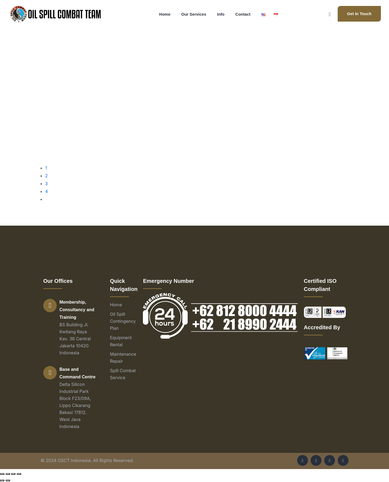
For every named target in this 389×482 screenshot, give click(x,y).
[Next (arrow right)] (8, 480)
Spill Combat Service (123, 374)
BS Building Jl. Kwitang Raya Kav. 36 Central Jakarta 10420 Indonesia (75, 338)
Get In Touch (359, 13)
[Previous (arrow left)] (2, 480)
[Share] (8, 474)
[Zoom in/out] (19, 474)
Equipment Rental (121, 341)
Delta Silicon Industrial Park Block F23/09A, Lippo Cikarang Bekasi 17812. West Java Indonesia (75, 405)
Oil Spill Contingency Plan (123, 321)
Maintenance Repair (123, 357)
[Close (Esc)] (2, 474)
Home (116, 304)
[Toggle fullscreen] (13, 474)
